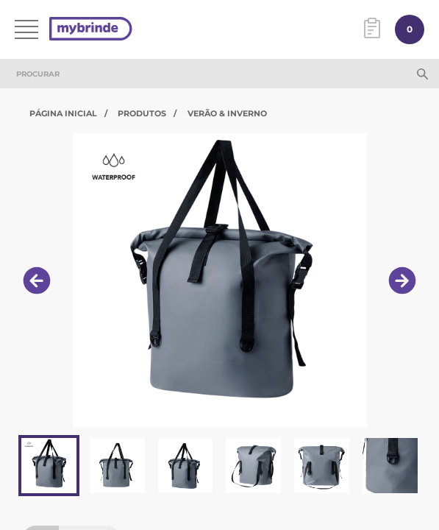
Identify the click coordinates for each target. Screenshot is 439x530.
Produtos (142, 113)
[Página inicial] (90, 30)
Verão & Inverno (227, 113)
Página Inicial (63, 113)
